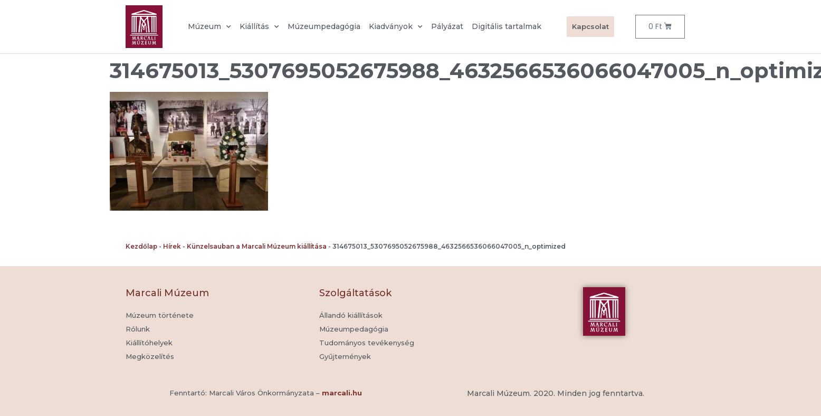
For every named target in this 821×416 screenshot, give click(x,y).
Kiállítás (259, 27)
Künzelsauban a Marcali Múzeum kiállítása (257, 246)
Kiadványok (396, 27)
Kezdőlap (141, 246)
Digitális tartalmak (506, 26)
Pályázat (447, 26)
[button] (345, 357)
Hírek (172, 246)
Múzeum (209, 27)
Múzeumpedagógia (324, 26)
